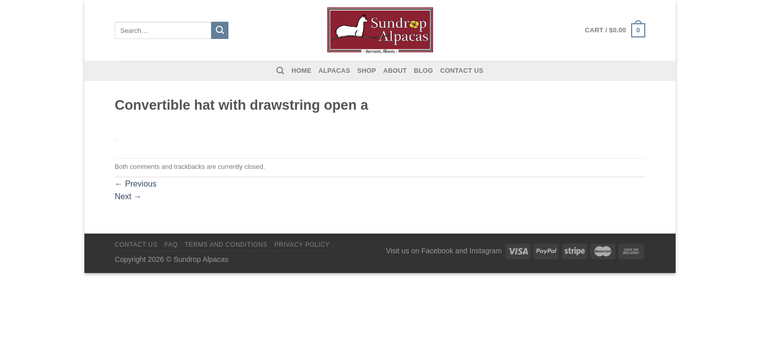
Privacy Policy (301, 244)
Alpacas (334, 70)
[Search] (280, 70)
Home (301, 70)
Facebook (437, 251)
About (395, 70)
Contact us (462, 70)
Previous (136, 183)
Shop (366, 70)
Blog (423, 70)
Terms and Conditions (225, 244)
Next (128, 196)
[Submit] (219, 30)
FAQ (170, 244)
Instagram (485, 251)
